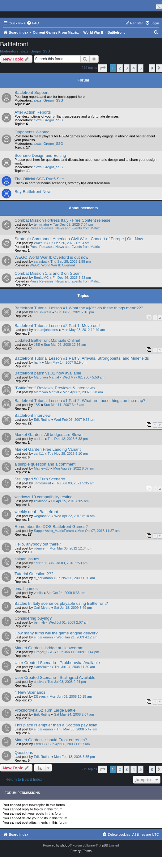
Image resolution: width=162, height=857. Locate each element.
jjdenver (40, 548)
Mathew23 (41, 468)
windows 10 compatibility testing (44, 497)
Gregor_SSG (40, 51)
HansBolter (42, 667)
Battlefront (14, 44)
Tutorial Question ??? (34, 573)
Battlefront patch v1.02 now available (48, 373)
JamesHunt (42, 483)
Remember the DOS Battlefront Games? (51, 526)
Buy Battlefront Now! (33, 191)
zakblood (40, 501)
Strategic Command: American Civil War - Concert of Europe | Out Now (79, 238)
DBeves (40, 696)
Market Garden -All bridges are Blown (49, 434)
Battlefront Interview (33, 415)
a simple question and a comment (45, 464)
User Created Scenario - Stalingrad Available (55, 677)
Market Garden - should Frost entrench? (51, 740)
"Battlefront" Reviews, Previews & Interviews (55, 388)
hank (37, 362)
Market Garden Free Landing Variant (48, 449)
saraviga (40, 261)
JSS (37, 344)
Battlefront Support (32, 92)
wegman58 (42, 516)
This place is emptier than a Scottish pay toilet (56, 725)
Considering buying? (33, 618)
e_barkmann (43, 578)
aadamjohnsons (46, 330)
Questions (24, 752)
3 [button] (127, 68)
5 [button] (140, 68)
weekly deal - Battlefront (36, 511)
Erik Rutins (42, 419)
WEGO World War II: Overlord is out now (51, 257)
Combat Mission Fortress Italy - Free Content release (62, 220)
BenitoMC (41, 277)
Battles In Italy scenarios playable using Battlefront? (61, 603)
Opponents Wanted (32, 132)
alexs (25, 51)
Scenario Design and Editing (40, 155)
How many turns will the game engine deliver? (56, 633)
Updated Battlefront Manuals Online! (47, 340)
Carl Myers (42, 607)
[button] (102, 68)
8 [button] (152, 68)
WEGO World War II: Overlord (52, 265)
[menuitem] (33, 23)
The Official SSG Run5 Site (39, 179)
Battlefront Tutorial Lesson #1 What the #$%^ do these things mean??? (79, 308)
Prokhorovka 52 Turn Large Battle (45, 710)
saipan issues (27, 559)
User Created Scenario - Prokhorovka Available (57, 662)
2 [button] (119, 68)
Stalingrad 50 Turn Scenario (40, 479)
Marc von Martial (46, 377)
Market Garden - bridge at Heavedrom (49, 648)
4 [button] (133, 68)
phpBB (65, 845)
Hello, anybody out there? (38, 544)
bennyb (39, 622)
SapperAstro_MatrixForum (54, 531)
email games (26, 588)
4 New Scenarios (30, 692)
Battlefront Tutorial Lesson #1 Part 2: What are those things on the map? (80, 400)
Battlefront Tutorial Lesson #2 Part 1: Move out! (57, 325)
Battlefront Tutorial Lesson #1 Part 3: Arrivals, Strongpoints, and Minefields (82, 358)
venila (38, 593)
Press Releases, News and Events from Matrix (65, 228)
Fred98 (39, 744)
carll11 (39, 439)
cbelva (39, 682)
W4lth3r (39, 243)
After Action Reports (33, 112)
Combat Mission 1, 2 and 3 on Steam (48, 273)
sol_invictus (42, 312)
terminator (41, 224)
